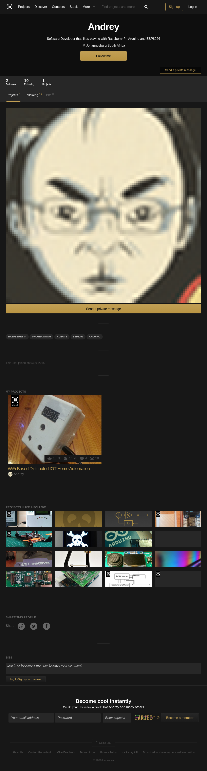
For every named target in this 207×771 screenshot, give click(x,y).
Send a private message (180, 70)
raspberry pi (17, 336)
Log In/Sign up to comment (25, 679)
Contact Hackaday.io (40, 753)
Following (33, 95)
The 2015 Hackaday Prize (9, 514)
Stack (74, 6)
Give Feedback (66, 753)
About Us (18, 753)
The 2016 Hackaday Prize (15, 401)
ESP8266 (78, 336)
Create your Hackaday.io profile (82, 708)
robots (62, 336)
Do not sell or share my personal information (168, 753)
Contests (58, 6)
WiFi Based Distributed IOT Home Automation (49, 468)
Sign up (174, 6)
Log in (192, 6)
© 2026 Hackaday (103, 761)
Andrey (16, 474)
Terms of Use (87, 753)
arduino (94, 336)
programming (41, 336)
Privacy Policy (108, 753)
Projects (24, 6)
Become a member (179, 719)
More (89, 6)
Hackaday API (129, 753)
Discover (41, 6)
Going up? (103, 744)
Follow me (103, 56)
